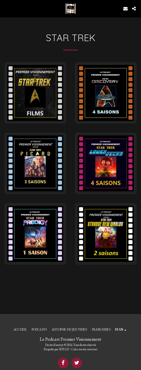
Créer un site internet (84, 349)
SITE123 (64, 349)
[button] (6, 8)
